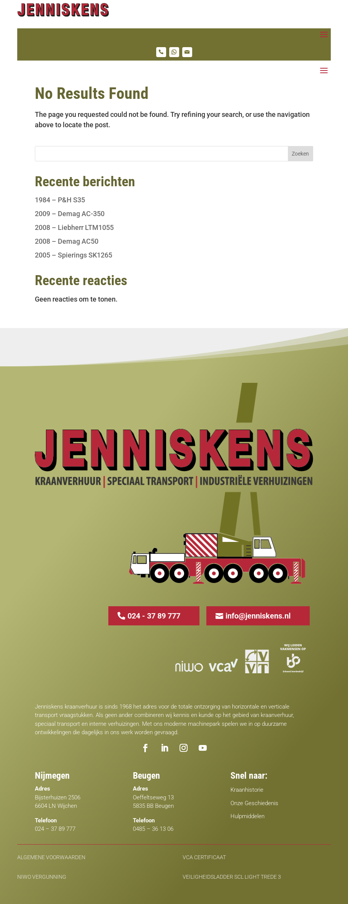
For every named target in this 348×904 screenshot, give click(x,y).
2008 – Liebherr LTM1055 (74, 227)
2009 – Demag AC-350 (70, 214)
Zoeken (300, 154)
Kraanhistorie (246, 789)
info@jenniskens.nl (258, 615)
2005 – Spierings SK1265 (73, 255)
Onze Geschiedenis (254, 803)
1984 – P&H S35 (60, 200)
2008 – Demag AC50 (66, 241)
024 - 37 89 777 (153, 615)
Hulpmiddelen (247, 816)
